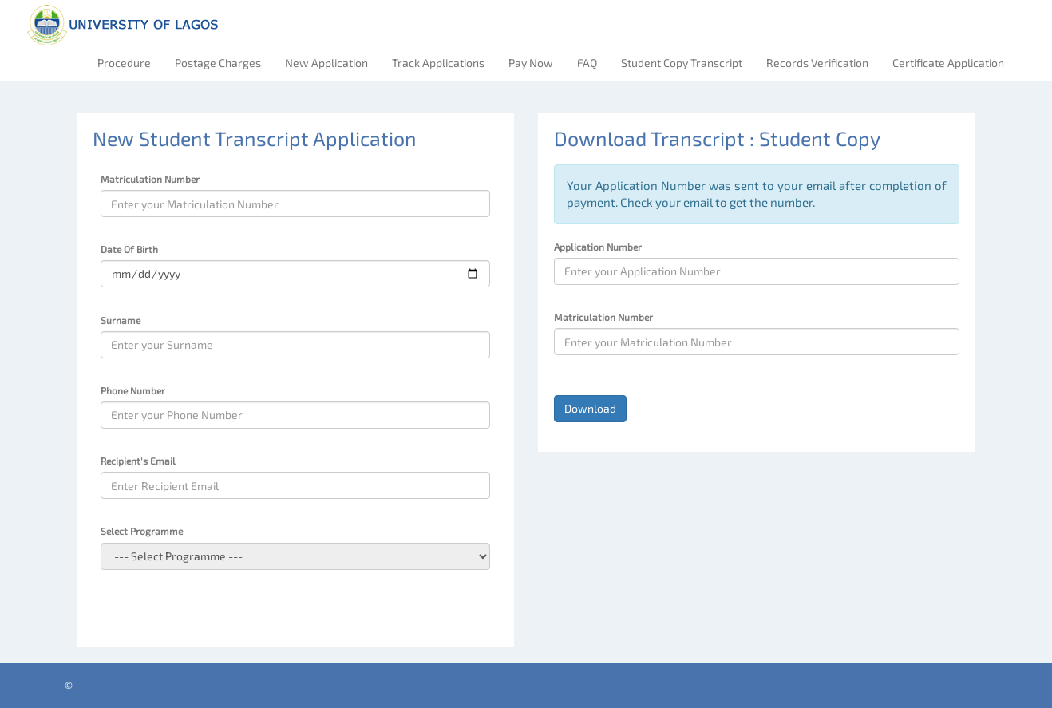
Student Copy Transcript (681, 62)
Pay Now (530, 62)
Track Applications (438, 62)
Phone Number (133, 390)
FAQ (587, 62)
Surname (120, 320)
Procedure (124, 62)
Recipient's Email (138, 460)
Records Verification (817, 62)
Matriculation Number (150, 178)
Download (590, 408)
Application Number (598, 246)
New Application (326, 62)
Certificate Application (948, 62)
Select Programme (142, 530)
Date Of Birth (129, 249)
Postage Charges (218, 62)
